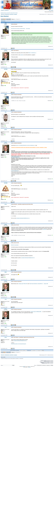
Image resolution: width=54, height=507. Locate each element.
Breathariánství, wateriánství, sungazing (11, 14)
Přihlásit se (2, 10)
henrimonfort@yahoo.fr (15, 170)
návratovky (44, 229)
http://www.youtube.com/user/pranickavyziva (18, 343)
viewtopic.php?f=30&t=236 (22, 283)
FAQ (49, 10)
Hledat (52, 10)
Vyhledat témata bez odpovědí (5, 12)
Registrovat (7, 10)
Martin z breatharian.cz (32, 52)
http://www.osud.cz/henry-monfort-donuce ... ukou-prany (20, 28)
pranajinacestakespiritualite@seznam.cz (23, 218)
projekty (21, 54)
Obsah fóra (2, 14)
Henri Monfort (5, 16)
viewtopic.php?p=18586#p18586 (35, 311)
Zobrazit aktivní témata (13, 12)
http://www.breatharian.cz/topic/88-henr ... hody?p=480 (39, 283)
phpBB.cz (29, 367)
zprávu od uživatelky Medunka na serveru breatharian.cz (25, 145)
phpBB (24, 366)
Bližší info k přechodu (14, 245)
